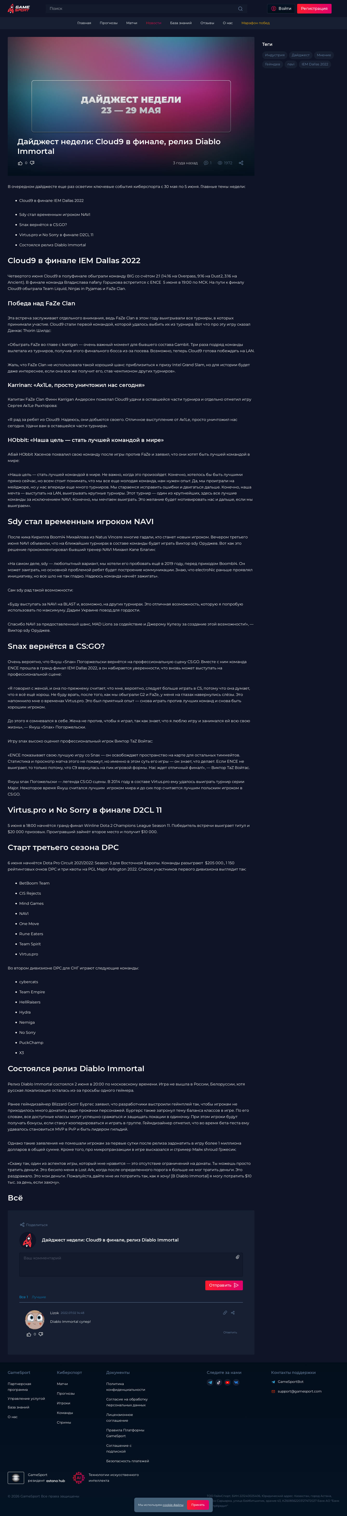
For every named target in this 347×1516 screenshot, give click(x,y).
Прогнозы (66, 1393)
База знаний (18, 1407)
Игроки (63, 1403)
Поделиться (36, 1225)
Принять (198, 1505)
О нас (13, 1417)
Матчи (62, 1384)
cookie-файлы (173, 1505)
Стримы (64, 1422)
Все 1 (23, 1297)
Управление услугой (26, 1399)
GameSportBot (291, 1381)
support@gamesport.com (300, 1391)
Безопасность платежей (127, 1461)
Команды (65, 1413)
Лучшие (39, 1297)
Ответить (230, 1332)
